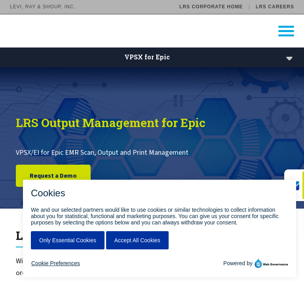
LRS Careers (275, 7)
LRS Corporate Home (211, 7)
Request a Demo (53, 175)
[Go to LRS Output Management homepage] (157, 31)
